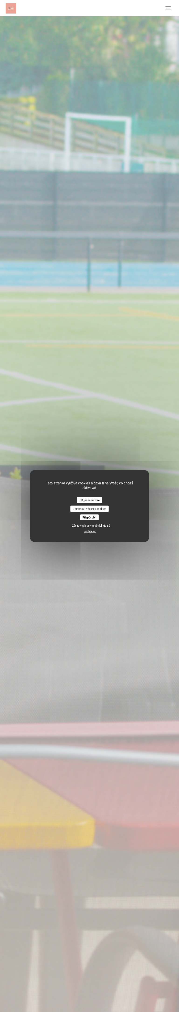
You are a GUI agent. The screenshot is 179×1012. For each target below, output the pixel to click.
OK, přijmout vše (89, 500)
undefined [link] (90, 531)
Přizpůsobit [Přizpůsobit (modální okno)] (89, 517)
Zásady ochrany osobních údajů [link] (91, 525)
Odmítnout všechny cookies (89, 509)
